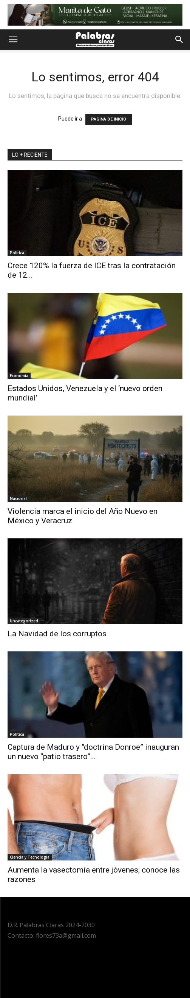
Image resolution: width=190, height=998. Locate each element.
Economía (19, 375)
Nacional (18, 498)
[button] (13, 39)
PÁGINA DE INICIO (108, 119)
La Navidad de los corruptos (57, 633)
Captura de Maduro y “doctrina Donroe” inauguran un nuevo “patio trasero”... (93, 752)
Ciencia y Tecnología (29, 857)
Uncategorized (24, 621)
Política (17, 252)
